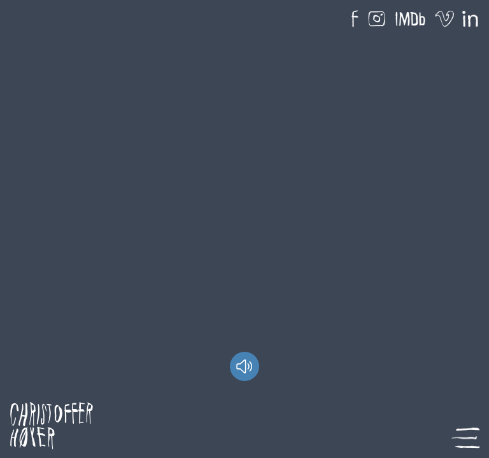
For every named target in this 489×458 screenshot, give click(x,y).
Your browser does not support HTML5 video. (244, 229)
